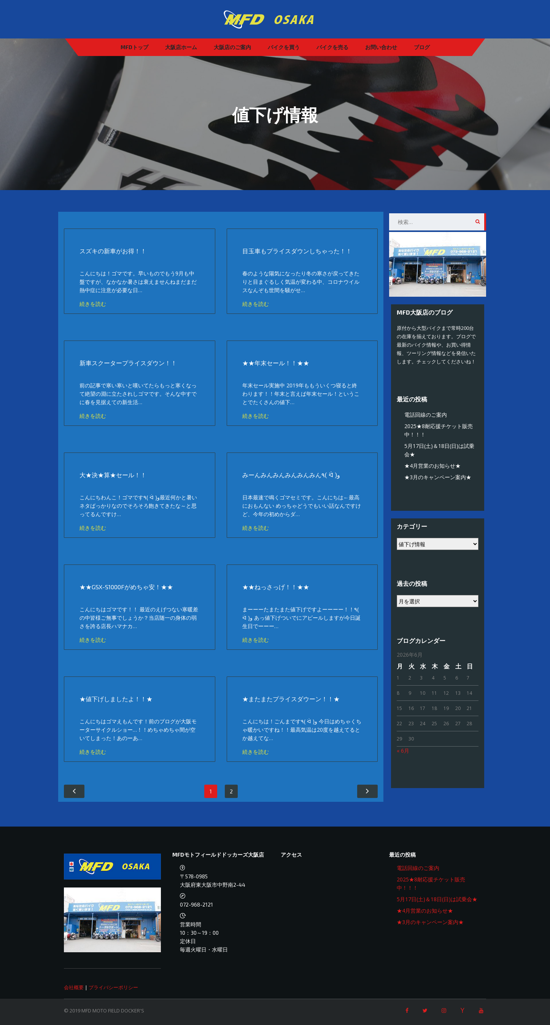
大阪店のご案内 (232, 47)
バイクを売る (332, 47)
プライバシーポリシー (113, 987)
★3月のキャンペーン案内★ (437, 477)
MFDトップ (134, 47)
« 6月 (403, 750)
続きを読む (92, 303)
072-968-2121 (196, 904)
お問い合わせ (381, 47)
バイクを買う (284, 47)
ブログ (422, 47)
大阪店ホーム (181, 47)
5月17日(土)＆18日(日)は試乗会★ (437, 899)
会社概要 (74, 987)
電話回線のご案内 (425, 414)
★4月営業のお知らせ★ (432, 465)
